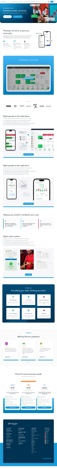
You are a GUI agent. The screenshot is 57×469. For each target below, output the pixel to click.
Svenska (47, 437)
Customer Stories (34, 454)
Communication (21, 428)
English (46, 433)
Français (47, 440)
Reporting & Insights (22, 432)
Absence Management (9, 443)
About (32, 449)
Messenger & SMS (21, 429)
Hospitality (33, 433)
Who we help (20, 1)
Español (47, 443)
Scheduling (8, 430)
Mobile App (8, 445)
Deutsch (47, 434)
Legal (32, 453)
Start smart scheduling (28, 154)
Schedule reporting (21, 436)
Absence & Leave (9, 440)
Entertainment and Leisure (35, 435)
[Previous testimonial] (4, 362)
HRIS (19, 440)
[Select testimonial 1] (28, 362)
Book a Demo (33, 1)
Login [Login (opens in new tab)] (55, 1)
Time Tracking (8, 434)
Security (19, 445)
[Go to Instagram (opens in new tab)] (46, 461)
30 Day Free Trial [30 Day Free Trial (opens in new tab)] (7, 16)
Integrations (8, 449)
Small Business (34, 429)
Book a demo (44, 407)
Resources (29, 1)
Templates (7, 432)
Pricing (25, 1)
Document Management (22, 441)
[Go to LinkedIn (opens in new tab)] (48, 461)
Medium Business (34, 430)
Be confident (28, 274)
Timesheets (8, 436)
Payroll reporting (8, 437)
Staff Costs (20, 433)
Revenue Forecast (21, 434)
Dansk (46, 436)
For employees (8, 446)
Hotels (32, 438)
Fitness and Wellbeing (35, 439)
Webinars (33, 446)
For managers (8, 447)
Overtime (7, 439)
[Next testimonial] (6, 362)
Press (32, 455)
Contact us (33, 450)
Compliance (20, 444)
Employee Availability (9, 431)
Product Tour (38, 1)
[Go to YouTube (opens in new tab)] (50, 461)
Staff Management (21, 437)
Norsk (46, 439)
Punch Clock (8, 435)
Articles (33, 444)
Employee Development (21, 442)
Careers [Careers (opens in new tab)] (33, 451)
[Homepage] (3, 1)
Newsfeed (19, 430)
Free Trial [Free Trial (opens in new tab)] (52, 1)
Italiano (47, 441)
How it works (15, 1)
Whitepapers (33, 445)
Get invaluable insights (28, 203)
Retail (32, 434)
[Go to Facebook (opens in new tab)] (43, 461)
